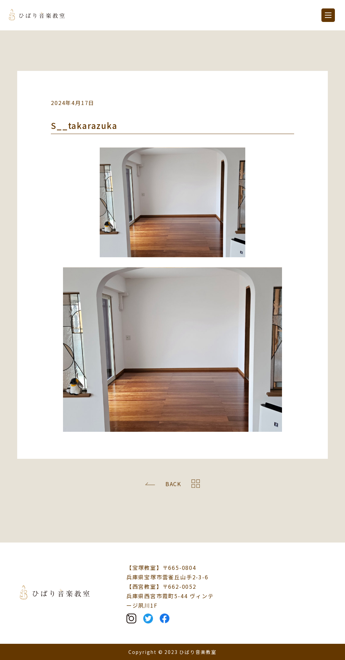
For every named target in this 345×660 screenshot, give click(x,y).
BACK (173, 484)
